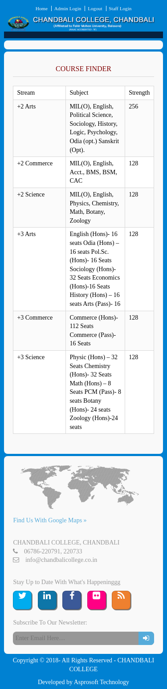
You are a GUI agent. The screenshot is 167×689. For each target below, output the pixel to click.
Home (42, 8)
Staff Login (120, 8)
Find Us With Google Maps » (49, 520)
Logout (95, 8)
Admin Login (67, 8)
